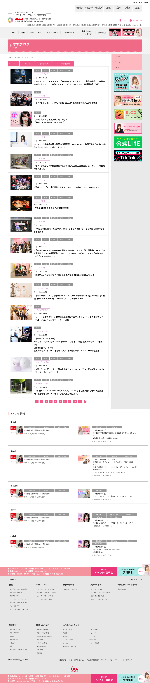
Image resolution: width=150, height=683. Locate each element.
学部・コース (41, 585)
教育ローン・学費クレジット (18, 649)
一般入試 (12, 643)
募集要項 (13, 625)
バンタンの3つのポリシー (77, 660)
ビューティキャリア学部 (44, 599)
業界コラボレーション (16, 592)
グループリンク (68, 629)
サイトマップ (127, 660)
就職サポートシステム (70, 589)
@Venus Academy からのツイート (20, 660)
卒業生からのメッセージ (127, 585)
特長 (11, 585)
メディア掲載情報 (63, 63)
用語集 (65, 633)
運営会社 (63, 660)
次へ (85, 401)
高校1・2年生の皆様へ (89, 8)
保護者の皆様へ (128, 8)
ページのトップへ (135, 580)
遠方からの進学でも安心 (98, 596)
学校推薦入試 (14, 639)
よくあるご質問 (137, 20)
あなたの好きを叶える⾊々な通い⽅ (20, 609)
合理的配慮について (95, 660)
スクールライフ (14, 606)
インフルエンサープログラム (18, 602)
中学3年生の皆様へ (118, 8)
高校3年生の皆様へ (79, 8)
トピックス (93, 633)
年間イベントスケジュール (99, 599)
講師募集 (39, 653)
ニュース (27, 63)
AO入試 (12, 636)
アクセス (125, 20)
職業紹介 (66, 636)
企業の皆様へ (137, 8)
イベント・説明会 (104, 571)
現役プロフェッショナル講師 (18, 589)
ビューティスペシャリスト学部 (46, 592)
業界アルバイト (14, 596)
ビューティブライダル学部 (45, 596)
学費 (11, 646)
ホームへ (13, 580)
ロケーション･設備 (96, 589)
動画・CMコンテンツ (69, 646)
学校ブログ (43, 63)
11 (80, 402)
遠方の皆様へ (108, 8)
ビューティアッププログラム (18, 599)
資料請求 (129, 571)
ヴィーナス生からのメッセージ (100, 592)
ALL (13, 63)
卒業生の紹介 (122, 589)
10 (75, 402)
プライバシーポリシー (113, 660)
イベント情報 (94, 629)
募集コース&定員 (15, 629)
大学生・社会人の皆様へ (99, 8)
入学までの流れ (14, 633)
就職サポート (68, 585)
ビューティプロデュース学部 (45, 589)
